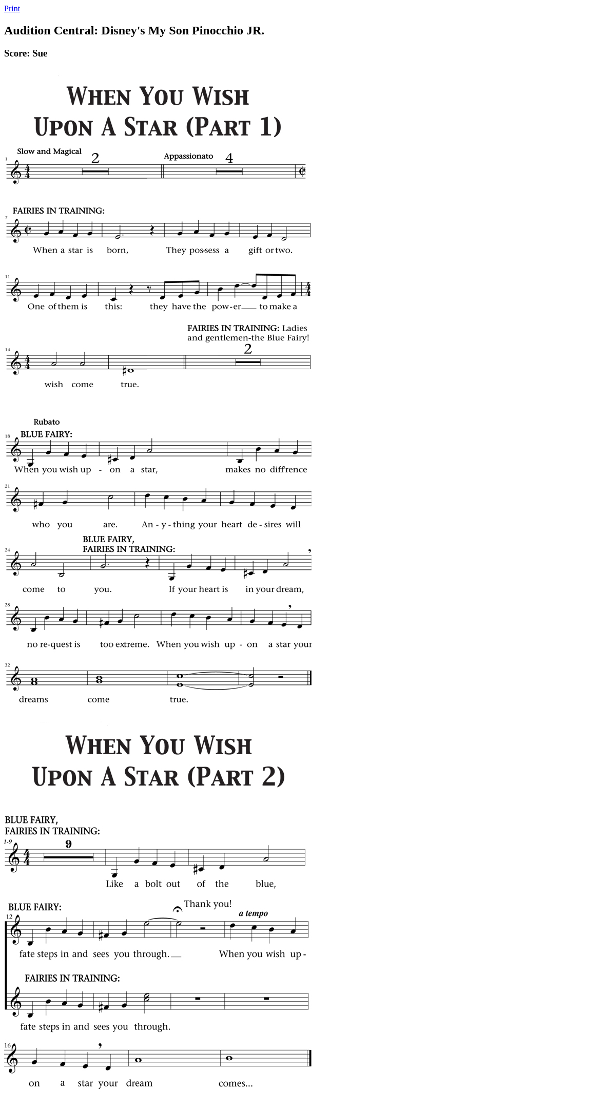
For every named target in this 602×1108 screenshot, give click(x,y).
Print (12, 8)
